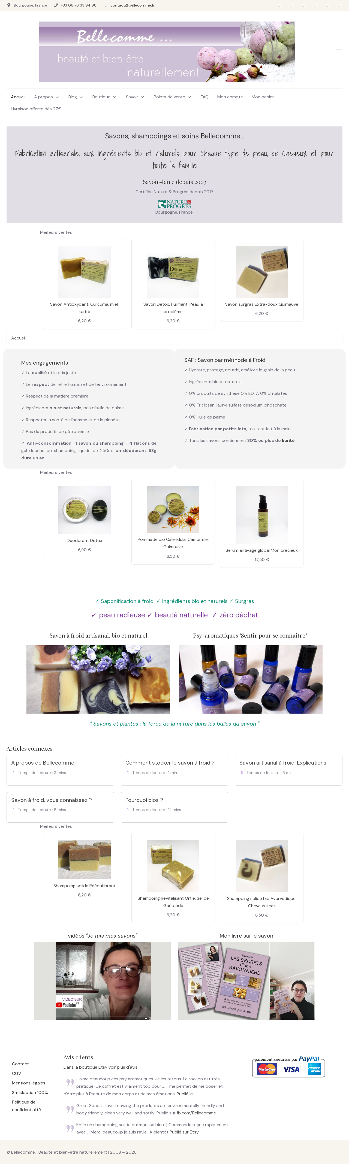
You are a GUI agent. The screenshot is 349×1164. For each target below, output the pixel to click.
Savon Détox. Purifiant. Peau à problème (173, 307)
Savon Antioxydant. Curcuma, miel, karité (84, 307)
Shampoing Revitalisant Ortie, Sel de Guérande (173, 901)
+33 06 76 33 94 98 (79, 5)
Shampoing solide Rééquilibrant (84, 886)
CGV (16, 1073)
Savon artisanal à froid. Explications (282, 762)
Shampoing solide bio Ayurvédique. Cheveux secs (261, 902)
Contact (20, 1064)
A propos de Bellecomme (42, 762)
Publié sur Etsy (184, 1132)
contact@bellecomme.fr (132, 5)
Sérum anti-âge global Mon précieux (262, 550)
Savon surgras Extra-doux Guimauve (261, 304)
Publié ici (185, 1094)
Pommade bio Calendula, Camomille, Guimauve (173, 543)
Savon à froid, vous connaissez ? (51, 800)
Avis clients (78, 1057)
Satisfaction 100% (30, 1092)
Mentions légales (28, 1083)
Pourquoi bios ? (144, 800)
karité (288, 440)
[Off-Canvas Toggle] (338, 52)
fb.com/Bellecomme (196, 1113)
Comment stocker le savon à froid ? (170, 762)
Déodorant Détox (84, 540)
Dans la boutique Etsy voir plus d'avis (100, 1067)
